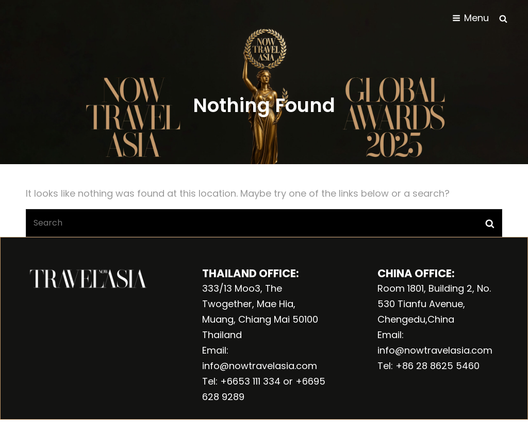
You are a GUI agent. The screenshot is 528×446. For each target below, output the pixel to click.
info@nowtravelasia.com (259, 365)
